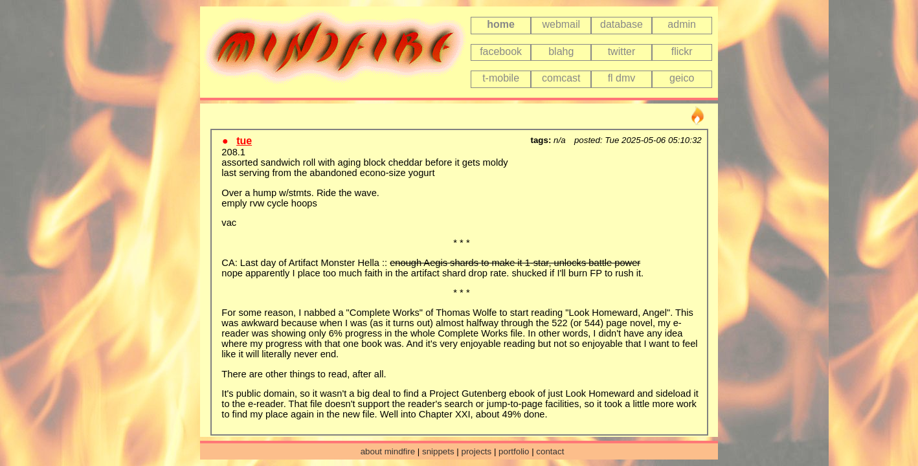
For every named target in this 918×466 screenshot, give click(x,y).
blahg (561, 51)
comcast (561, 77)
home (501, 24)
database (621, 24)
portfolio (513, 451)
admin (681, 24)
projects (477, 451)
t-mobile (500, 77)
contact (550, 451)
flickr (682, 51)
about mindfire (388, 451)
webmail (561, 24)
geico (681, 77)
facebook (501, 51)
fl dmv (622, 77)
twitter (622, 51)
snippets (438, 451)
